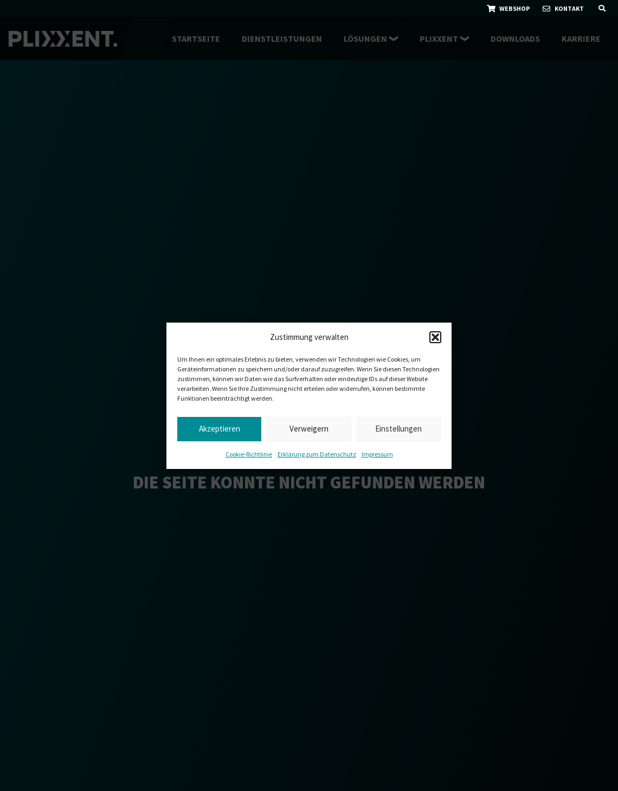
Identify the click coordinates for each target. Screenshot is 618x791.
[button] (435, 337)
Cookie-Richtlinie (249, 454)
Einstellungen (398, 428)
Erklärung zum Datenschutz (317, 454)
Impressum (377, 454)
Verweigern (309, 428)
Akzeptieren (219, 428)
